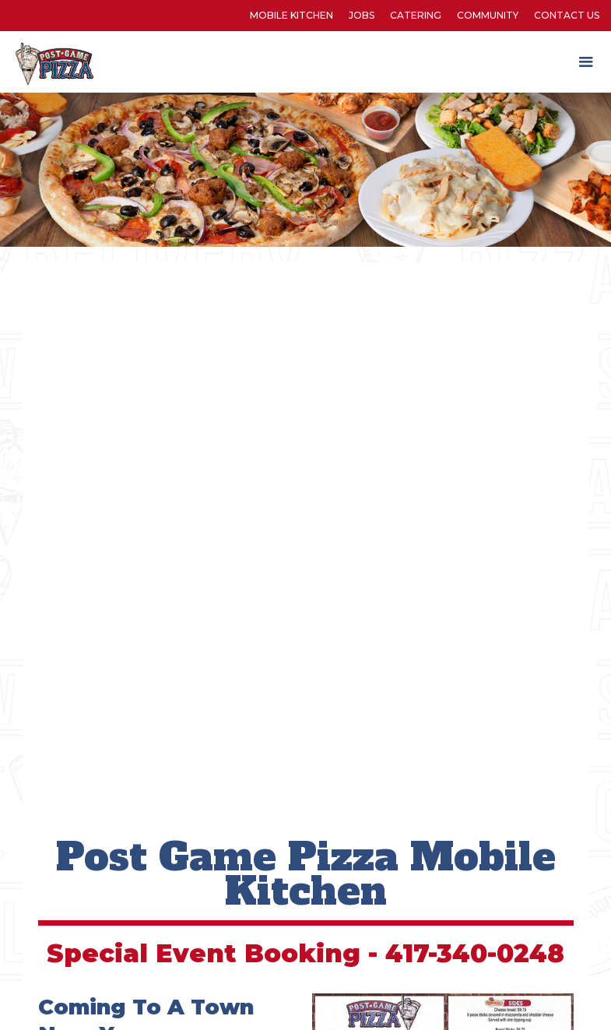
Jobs (361, 15)
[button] (586, 62)
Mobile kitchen (291, 15)
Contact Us (566, 15)
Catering (415, 15)
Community (487, 15)
